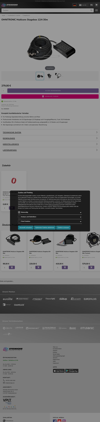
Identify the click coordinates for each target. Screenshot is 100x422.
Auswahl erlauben (26, 228)
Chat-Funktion (25, 221)
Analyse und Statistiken (28, 217)
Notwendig (24, 212)
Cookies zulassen (63, 228)
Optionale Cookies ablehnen (44, 228)
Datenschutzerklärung (54, 204)
